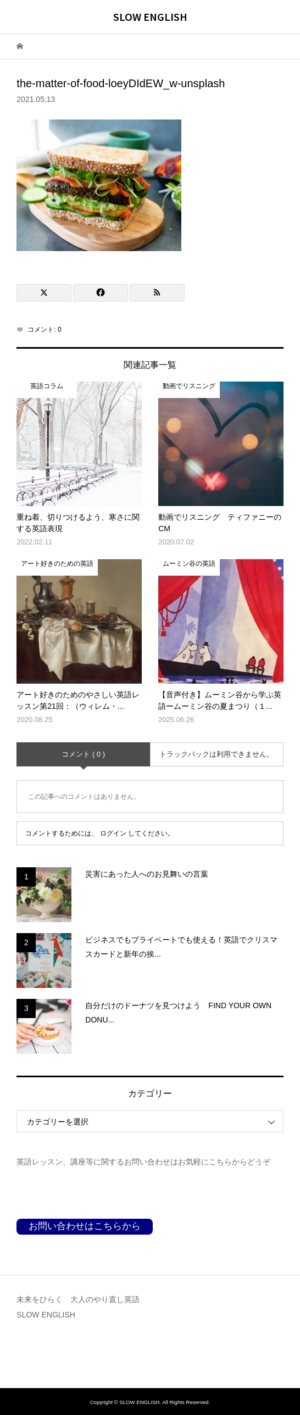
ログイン (113, 833)
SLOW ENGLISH (150, 16)
